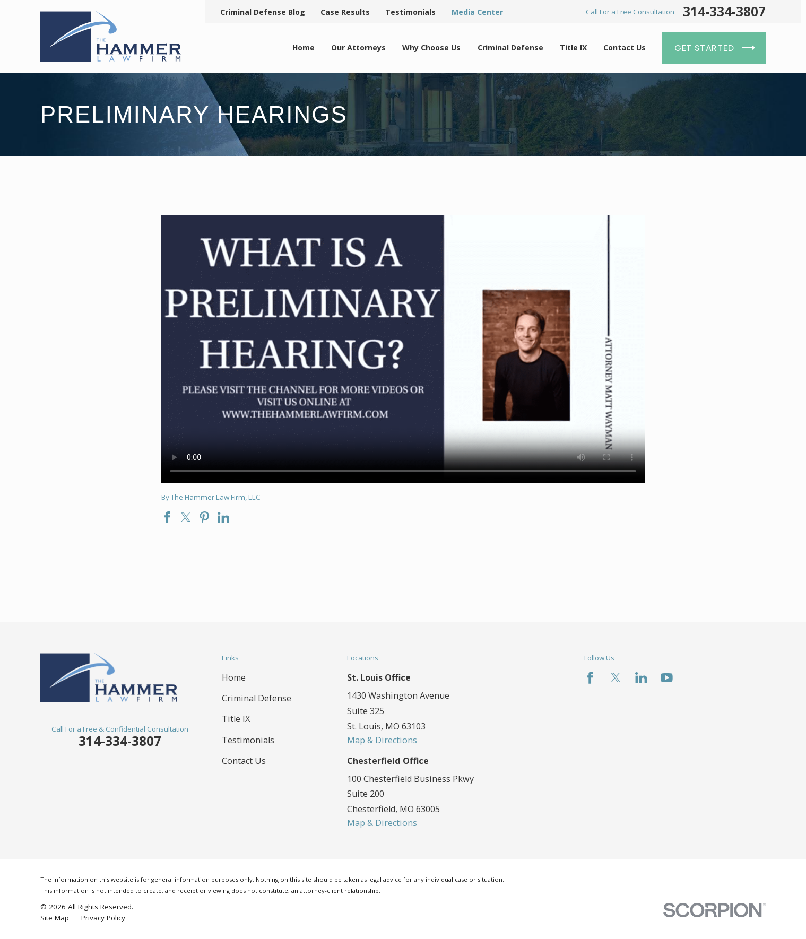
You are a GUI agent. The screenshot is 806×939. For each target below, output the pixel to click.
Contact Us (244, 761)
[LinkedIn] (641, 678)
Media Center (477, 12)
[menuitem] (54, 918)
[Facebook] (590, 678)
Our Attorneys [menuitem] (358, 47)
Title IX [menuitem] (573, 47)
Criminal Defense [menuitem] (510, 47)
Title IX (236, 719)
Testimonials (410, 12)
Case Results (345, 12)
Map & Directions (382, 740)
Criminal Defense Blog (262, 12)
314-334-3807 (724, 11)
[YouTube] (667, 678)
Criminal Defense (256, 698)
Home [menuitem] (303, 47)
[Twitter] (616, 678)
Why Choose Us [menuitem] (431, 47)
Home (234, 677)
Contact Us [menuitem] (624, 47)
